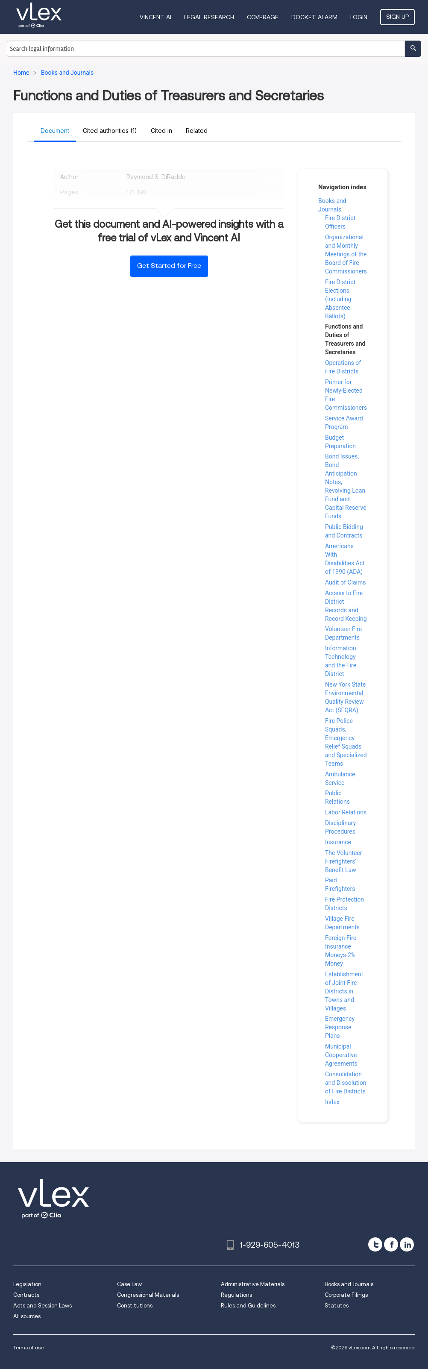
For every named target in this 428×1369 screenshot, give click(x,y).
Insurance (338, 842)
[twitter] (375, 1244)
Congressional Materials (148, 1295)
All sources (27, 1316)
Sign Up (397, 16)
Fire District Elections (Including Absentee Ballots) (340, 299)
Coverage (262, 17)
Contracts (26, 1295)
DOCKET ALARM (314, 17)
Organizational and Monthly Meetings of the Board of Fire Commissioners (346, 254)
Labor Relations (345, 812)
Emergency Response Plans (340, 1027)
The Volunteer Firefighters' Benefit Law (343, 861)
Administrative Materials (252, 1284)
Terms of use (28, 1347)
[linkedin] (407, 1244)
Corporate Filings (346, 1295)
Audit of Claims (345, 582)
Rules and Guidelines (248, 1305)
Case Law (129, 1284)
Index (332, 1102)
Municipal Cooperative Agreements (341, 1055)
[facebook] (391, 1244)
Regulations (236, 1295)
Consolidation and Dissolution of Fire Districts (345, 1083)
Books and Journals (349, 1284)
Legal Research (209, 17)
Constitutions (134, 1305)
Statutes (337, 1305)
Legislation (27, 1284)
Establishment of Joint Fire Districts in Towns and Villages (344, 991)
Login (358, 17)
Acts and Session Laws (42, 1305)
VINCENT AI (155, 17)
